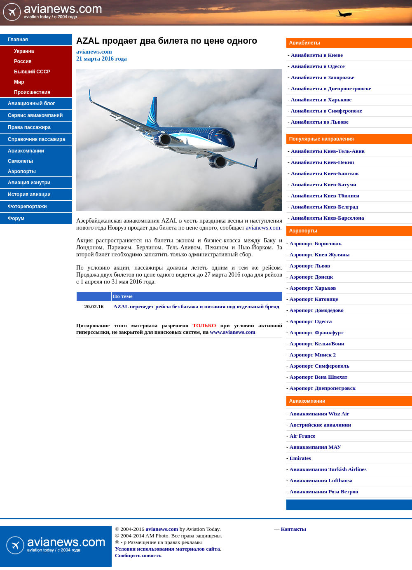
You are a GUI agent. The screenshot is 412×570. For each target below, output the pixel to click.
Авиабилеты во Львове (320, 122)
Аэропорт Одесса (311, 321)
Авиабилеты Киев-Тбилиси (325, 195)
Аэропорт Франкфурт (317, 332)
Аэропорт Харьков (313, 288)
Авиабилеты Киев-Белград (324, 207)
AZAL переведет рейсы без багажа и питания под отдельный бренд (196, 306)
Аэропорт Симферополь (319, 366)
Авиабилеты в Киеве (317, 55)
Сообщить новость (138, 555)
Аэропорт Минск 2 (313, 355)
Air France (302, 436)
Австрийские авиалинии (320, 425)
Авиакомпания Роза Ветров (324, 491)
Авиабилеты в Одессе (318, 66)
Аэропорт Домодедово (317, 310)
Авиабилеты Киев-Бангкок (325, 173)
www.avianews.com (232, 332)
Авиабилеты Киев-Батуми (323, 184)
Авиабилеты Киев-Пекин (322, 162)
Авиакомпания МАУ (315, 447)
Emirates (300, 458)
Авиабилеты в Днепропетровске (331, 88)
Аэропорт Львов (310, 266)
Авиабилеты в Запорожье (322, 77)
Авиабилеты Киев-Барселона (327, 218)
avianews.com (263, 227)
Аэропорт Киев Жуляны (320, 254)
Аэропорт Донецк (311, 277)
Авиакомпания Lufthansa (321, 480)
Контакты (293, 529)
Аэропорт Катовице (314, 299)
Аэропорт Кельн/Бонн (317, 343)
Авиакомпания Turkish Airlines (328, 469)
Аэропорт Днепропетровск (323, 388)
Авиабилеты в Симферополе (326, 111)
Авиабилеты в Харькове (321, 99)
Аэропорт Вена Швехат (318, 377)
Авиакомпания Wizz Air (319, 413)
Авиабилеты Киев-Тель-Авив (328, 151)
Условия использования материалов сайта (167, 549)
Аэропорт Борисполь (316, 243)
